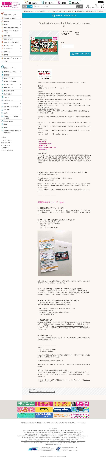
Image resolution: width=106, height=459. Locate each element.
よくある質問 (5, 145)
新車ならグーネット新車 (43, 430)
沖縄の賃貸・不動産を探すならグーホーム (73, 432)
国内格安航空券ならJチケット (75, 442)
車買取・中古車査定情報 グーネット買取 (32, 432)
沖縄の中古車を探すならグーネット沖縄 (34, 434)
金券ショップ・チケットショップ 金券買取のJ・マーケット (38, 11)
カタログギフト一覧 (68, 11)
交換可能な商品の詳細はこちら (49, 174)
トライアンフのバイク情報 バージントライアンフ (72, 437)
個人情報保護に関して (40, 422)
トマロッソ (73, 441)
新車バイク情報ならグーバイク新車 (69, 439)
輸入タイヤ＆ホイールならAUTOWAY (72, 434)
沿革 (52, 422)
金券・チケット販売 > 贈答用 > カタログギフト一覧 (42, 392)
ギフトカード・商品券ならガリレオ (58, 442)
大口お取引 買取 (5, 140)
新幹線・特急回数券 (8, 91)
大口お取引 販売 (5, 143)
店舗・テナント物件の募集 (68, 422)
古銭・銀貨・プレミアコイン (10, 58)
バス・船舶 (5, 110)
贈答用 (4, 113)
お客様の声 (4, 148)
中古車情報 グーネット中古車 (30, 430)
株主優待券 (5, 21)
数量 (62, 42)
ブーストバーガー (81, 441)
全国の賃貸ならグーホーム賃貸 (35, 439)
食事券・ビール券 (7, 39)
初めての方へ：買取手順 (9, 18)
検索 (81, 6)
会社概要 (48, 422)
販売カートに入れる (81, 53)
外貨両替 (63, 3)
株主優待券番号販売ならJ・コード (53, 444)
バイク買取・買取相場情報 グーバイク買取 (60, 441)
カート (102, 7)
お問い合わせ (88, 7)
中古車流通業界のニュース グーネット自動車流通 (51, 435)
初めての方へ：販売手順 (9, 72)
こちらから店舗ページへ (52, 374)
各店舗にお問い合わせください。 (77, 82)
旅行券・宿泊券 (6, 36)
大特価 (4, 124)
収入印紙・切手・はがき (9, 81)
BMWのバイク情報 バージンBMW (30, 437)
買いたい (50, 3)
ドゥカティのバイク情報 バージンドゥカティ (49, 437)
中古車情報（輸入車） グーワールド (58, 430)
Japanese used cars (58, 432)
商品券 (4, 24)
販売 (31, 6)
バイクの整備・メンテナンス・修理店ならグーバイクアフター (35, 441)
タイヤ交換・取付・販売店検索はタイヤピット (28, 435)
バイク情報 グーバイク (47, 432)
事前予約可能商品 (7, 121)
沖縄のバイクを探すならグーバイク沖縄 (53, 434)
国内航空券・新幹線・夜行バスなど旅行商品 (10, 131)
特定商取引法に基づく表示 (27, 422)
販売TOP (55, 11)
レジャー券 (5, 97)
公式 (101, 2)
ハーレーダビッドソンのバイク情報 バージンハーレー (76, 435)
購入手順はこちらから (56, 372)
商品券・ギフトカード (8, 78)
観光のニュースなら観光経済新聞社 (52, 439)
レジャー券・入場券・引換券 (10, 42)
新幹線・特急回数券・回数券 (10, 28)
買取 (25, 6)
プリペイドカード (7, 45)
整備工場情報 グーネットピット (75, 430)
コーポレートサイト (80, 422)
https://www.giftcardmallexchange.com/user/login (51, 304)
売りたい (34, 3)
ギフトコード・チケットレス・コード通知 (9, 117)
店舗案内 (76, 3)
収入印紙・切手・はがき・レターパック (10, 31)
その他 (4, 61)
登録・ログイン (96, 7)
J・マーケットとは (6, 150)
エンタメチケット (7, 49)
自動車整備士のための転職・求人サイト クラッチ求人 (36, 442)
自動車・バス (6, 52)
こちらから (60, 294)
